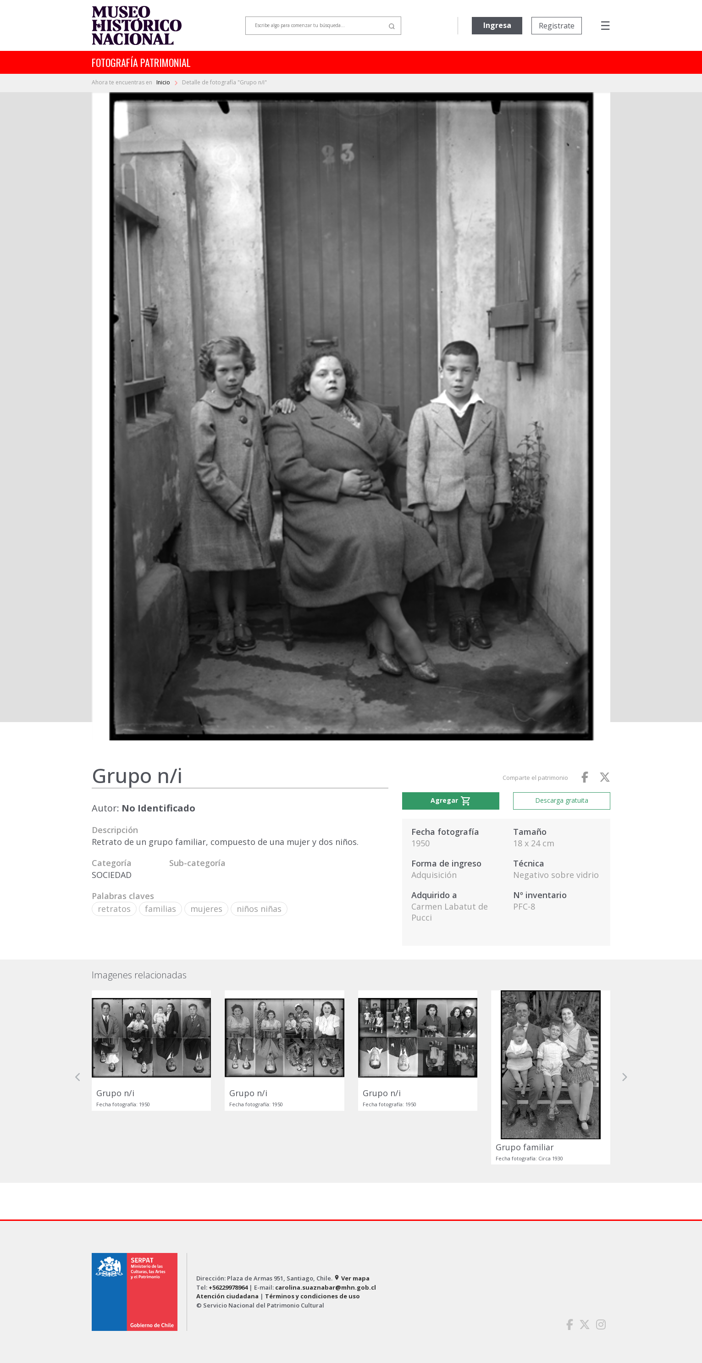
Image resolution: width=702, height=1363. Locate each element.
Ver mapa (352, 1278)
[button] (78, 1077)
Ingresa (497, 25)
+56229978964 (228, 1287)
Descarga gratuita (561, 800)
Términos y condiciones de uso (312, 1296)
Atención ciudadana (227, 1296)
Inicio (163, 82)
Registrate (557, 26)
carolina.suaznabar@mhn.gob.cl (325, 1287)
